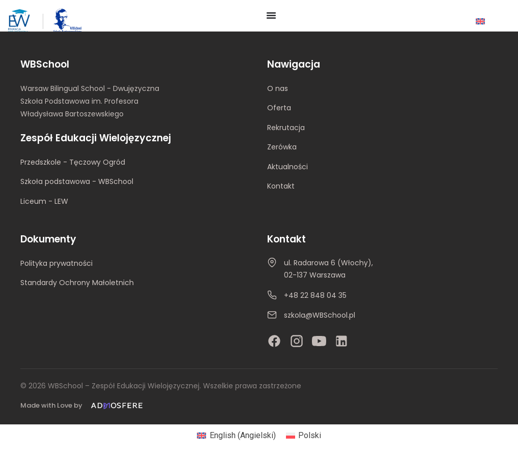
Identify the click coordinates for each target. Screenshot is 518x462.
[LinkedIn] (341, 341)
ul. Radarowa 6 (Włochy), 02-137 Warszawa (328, 269)
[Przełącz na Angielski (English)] (236, 435)
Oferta (279, 108)
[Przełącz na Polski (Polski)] (303, 435)
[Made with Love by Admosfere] (83, 405)
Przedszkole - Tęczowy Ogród (72, 162)
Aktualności (287, 167)
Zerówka (282, 147)
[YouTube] (319, 341)
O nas (277, 88)
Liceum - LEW (44, 201)
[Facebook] (274, 341)
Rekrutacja (286, 127)
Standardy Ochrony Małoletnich (77, 283)
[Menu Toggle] (271, 15)
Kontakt (281, 186)
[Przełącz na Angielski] (480, 21)
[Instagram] (297, 341)
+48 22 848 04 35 (315, 295)
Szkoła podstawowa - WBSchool (76, 181)
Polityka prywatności (56, 263)
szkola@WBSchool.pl (319, 315)
